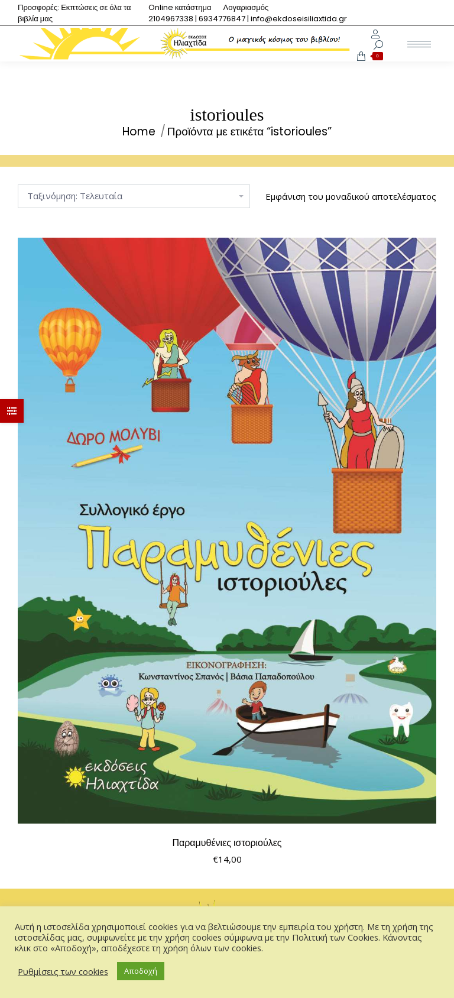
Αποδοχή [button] (140, 970)
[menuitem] (180, 7)
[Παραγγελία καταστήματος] (134, 196)
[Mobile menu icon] (419, 44)
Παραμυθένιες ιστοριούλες (226, 843)
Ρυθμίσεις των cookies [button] (63, 971)
